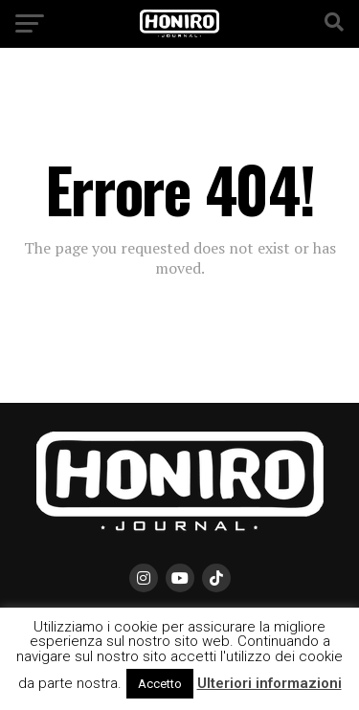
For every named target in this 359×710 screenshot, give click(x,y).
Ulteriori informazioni (269, 683)
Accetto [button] (160, 684)
